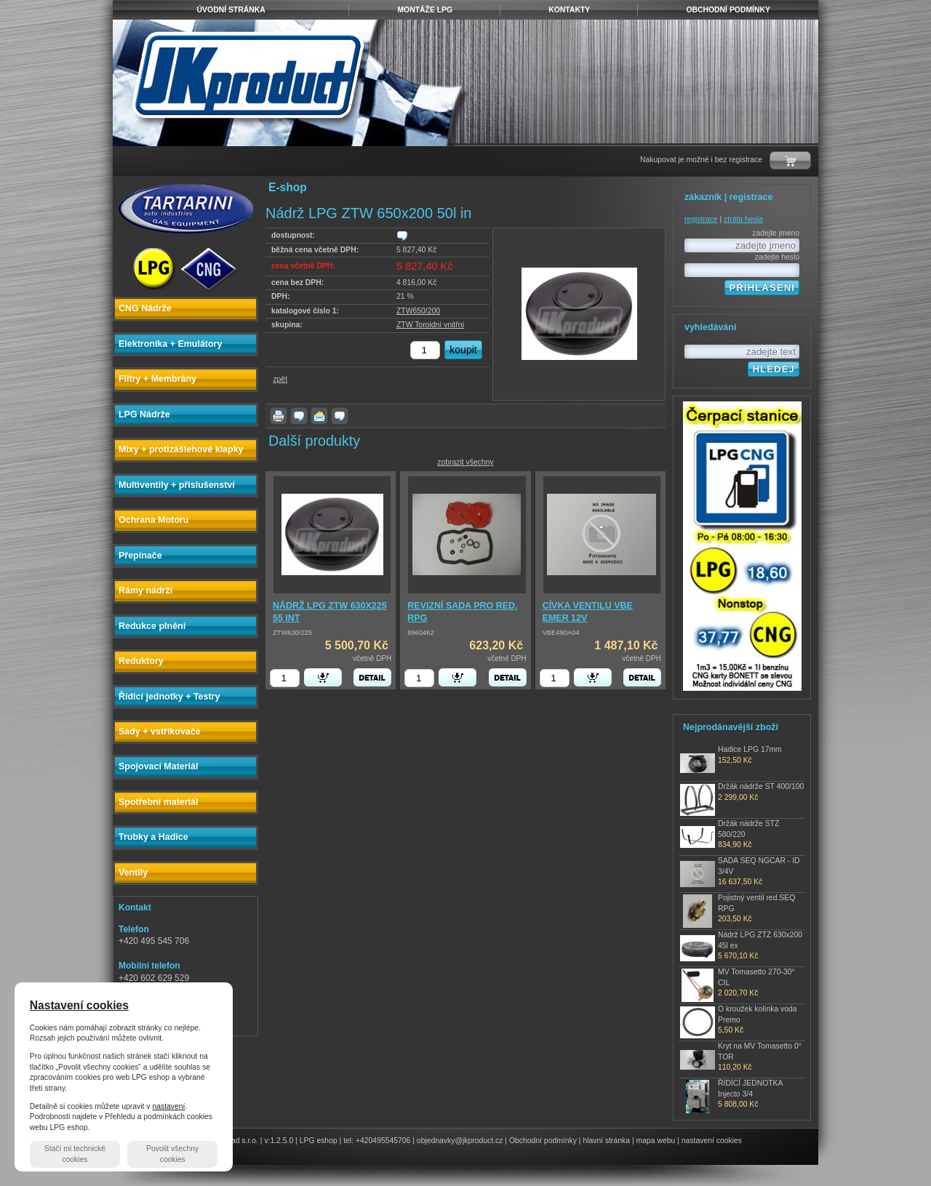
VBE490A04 (561, 632)
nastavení (168, 1106)
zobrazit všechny (465, 462)
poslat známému (319, 416)
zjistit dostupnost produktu (402, 235)
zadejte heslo (777, 257)
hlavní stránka (606, 1141)
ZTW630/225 (292, 632)
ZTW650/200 (418, 311)
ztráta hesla (743, 219)
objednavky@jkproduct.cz (460, 1141)
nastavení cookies (712, 1141)
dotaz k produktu (299, 416)
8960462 (420, 632)
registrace (701, 219)
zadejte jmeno (775, 233)
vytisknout (278, 416)
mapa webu (656, 1141)
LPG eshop (318, 1141)
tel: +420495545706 (376, 1141)
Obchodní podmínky (543, 1141)
